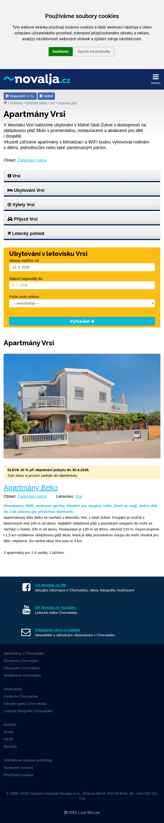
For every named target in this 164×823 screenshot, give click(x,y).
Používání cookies (18, 775)
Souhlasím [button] (60, 51)
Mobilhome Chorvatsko (22, 675)
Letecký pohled (26, 233)
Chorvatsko (13, 689)
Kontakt (10, 724)
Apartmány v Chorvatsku (24, 653)
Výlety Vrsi (21, 204)
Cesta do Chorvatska (21, 696)
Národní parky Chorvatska (25, 703)
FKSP (8, 739)
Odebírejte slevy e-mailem (57, 630)
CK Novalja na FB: (51, 585)
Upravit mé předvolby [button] (94, 51)
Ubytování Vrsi (67, 102)
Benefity (10, 746)
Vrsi (52, 102)
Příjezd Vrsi (23, 219)
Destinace (16, 102)
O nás (8, 732)
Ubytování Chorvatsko (22, 668)
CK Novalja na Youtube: (55, 607)
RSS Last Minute (82, 813)
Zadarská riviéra (36, 102)
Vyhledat (82, 321)
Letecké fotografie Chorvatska (28, 711)
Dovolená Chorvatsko (21, 661)
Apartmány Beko (31, 487)
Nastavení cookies (19, 767)
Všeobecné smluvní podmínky (28, 760)
